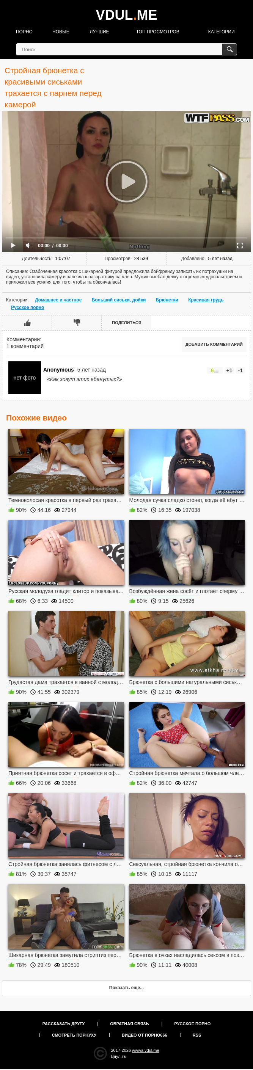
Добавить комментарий (214, 344)
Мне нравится (27, 322)
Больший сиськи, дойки (119, 300)
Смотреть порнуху (74, 1035)
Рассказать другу (63, 1023)
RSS (197, 1035)
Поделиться (126, 322)
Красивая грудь (205, 300)
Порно (24, 32)
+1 (229, 370)
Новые (60, 32)
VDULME (126, 15)
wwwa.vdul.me (145, 1050)
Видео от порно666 (144, 1035)
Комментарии (23, 339)
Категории (221, 32)
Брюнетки (167, 300)
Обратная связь (129, 1023)
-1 (240, 370)
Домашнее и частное (58, 300)
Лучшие (99, 32)
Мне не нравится (77, 322)
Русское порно (27, 307)
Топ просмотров (157, 32)
